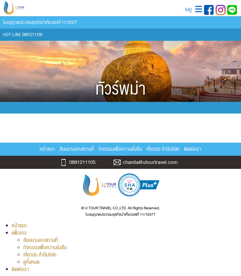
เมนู (188, 9)
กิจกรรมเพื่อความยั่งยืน (120, 149)
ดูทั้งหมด (31, 262)
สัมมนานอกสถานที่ (76, 149)
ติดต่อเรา (192, 149)
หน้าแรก (47, 149)
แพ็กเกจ (19, 233)
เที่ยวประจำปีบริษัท (162, 149)
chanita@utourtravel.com (150, 162)
